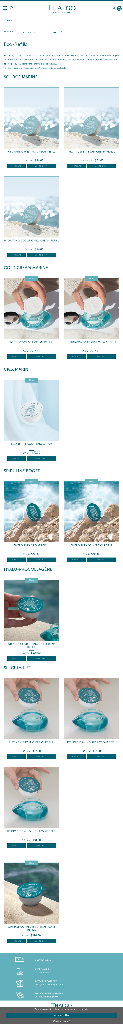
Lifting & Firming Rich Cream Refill (91, 742)
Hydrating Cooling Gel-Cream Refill (31, 240)
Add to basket (41, 166)
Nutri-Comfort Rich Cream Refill (91, 342)
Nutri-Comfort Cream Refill (31, 342)
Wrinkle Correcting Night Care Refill (31, 928)
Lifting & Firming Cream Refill (31, 742)
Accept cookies (61, 1015)
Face (9, 20)
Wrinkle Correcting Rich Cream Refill (31, 645)
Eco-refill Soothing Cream (31, 443)
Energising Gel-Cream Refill (92, 545)
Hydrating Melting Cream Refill (31, 151)
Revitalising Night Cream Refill (91, 151)
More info (16, 166)
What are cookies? (61, 1021)
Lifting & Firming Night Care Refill (31, 831)
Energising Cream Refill (31, 545)
